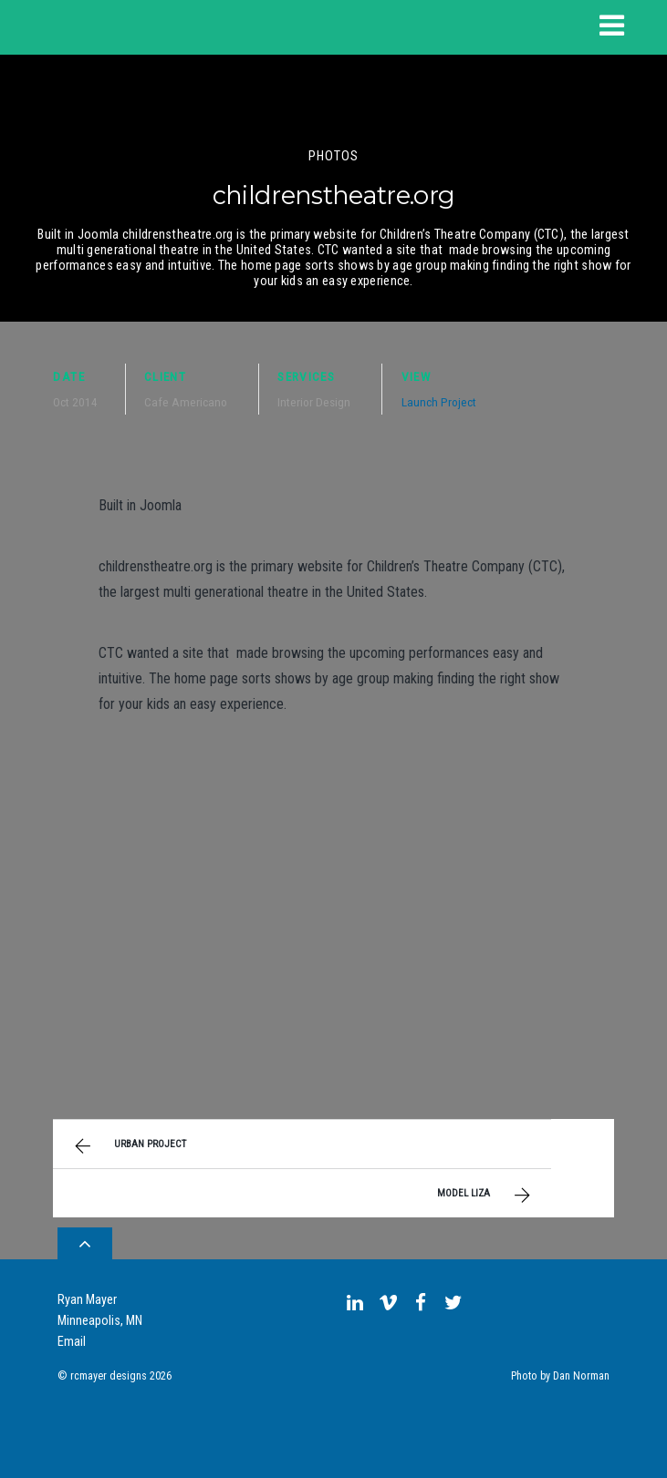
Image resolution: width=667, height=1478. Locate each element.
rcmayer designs (108, 1376)
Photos (334, 156)
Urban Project (127, 1146)
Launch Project (438, 402)
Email (71, 1342)
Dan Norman (581, 1376)
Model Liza (486, 1195)
